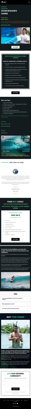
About (4, 400)
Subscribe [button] (15, 389)
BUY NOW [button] (15, 47)
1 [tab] (14, 196)
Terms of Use (12, 400)
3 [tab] (17, 196)
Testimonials (25, 400)
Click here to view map (5, 126)
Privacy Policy (18, 400)
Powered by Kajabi (15, 406)
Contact (8, 400)
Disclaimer (15, 401)
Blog (21, 400)
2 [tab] (15, 196)
